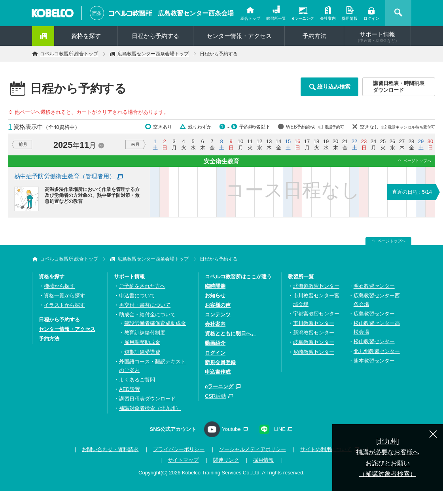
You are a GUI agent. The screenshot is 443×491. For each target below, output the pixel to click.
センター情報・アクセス (239, 35)
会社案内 (328, 18)
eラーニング (303, 18)
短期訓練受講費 (142, 352)
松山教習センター (374, 341)
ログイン (371, 18)
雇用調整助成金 (142, 342)
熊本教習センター (374, 361)
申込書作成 (218, 372)
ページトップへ (417, 161)
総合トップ (250, 18)
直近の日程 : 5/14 (412, 192)
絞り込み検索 (333, 86)
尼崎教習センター (313, 352)
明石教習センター (374, 286)
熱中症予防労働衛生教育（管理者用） (64, 176)
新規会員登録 (220, 362)
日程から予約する (155, 35)
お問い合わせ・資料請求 (110, 449)
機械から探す (59, 286)
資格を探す (86, 35)
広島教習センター (374, 314)
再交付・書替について (144, 305)
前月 (23, 144)
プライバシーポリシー (178, 449)
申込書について (137, 295)
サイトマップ (183, 460)
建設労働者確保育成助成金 (155, 323)
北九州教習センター (377, 351)
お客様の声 (218, 305)
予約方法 (314, 35)
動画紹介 (215, 343)
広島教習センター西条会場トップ (153, 54)
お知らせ (215, 295)
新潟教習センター (313, 333)
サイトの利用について (326, 449)
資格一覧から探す (64, 295)
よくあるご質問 (137, 380)
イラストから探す (64, 305)
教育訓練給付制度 (144, 333)
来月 (135, 144)
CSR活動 (215, 396)
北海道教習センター (316, 286)
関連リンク (226, 460)
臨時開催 (215, 286)
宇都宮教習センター (316, 314)
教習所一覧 (276, 18)
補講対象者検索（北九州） (150, 408)
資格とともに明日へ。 (230, 333)
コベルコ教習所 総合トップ (69, 54)
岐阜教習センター (313, 342)
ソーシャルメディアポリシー (252, 449)
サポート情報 (377, 37)
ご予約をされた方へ (142, 286)
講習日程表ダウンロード (147, 399)
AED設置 (129, 389)
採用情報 (350, 18)
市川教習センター (313, 323)
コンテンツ (218, 314)
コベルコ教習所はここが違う (238, 276)
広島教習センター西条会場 (196, 13)
